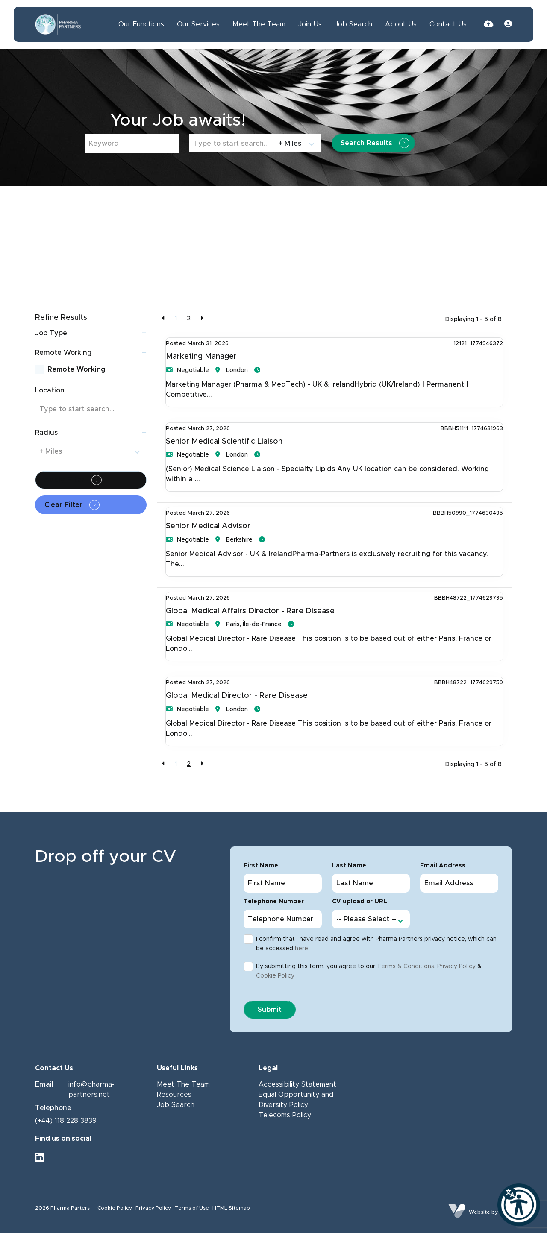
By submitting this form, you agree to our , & (369, 971)
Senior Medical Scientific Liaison (224, 441)
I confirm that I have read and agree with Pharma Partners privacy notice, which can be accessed (376, 944)
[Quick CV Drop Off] (489, 24)
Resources (174, 1094)
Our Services (198, 24)
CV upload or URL (359, 902)
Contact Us (448, 24)
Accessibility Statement (297, 1084)
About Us (401, 24)
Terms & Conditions (405, 966)
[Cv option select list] (371, 919)
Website (479, 1212)
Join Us (310, 24)
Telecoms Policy (285, 1115)
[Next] (202, 319)
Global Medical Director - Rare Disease (237, 696)
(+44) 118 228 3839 (66, 1120)
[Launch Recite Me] (518, 1204)
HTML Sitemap (231, 1207)
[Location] (232, 143)
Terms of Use (191, 1207)
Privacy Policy (456, 966)
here (301, 949)
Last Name (349, 866)
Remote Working (76, 369)
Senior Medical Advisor (208, 526)
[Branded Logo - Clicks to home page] (58, 24)
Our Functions (141, 24)
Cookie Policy (275, 976)
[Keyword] (132, 143)
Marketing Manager (201, 356)
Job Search (353, 24)
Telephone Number (274, 902)
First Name (261, 866)
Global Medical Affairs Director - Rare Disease (250, 611)
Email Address (442, 866)
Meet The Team (258, 24)
